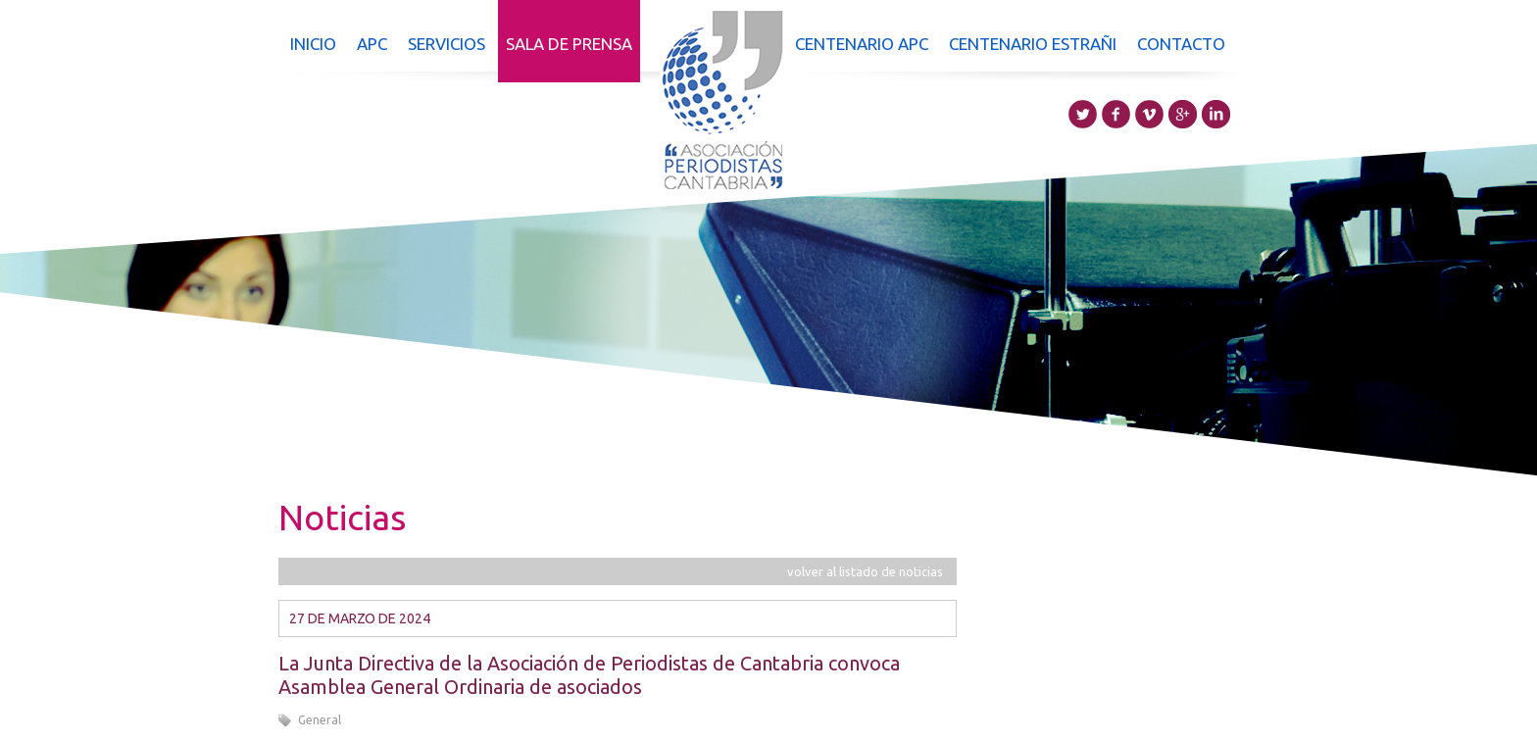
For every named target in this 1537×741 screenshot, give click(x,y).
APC (372, 43)
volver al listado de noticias (865, 571)
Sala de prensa (569, 43)
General (319, 720)
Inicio (313, 43)
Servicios (446, 43)
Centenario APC (861, 43)
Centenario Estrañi (1032, 43)
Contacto (1181, 43)
